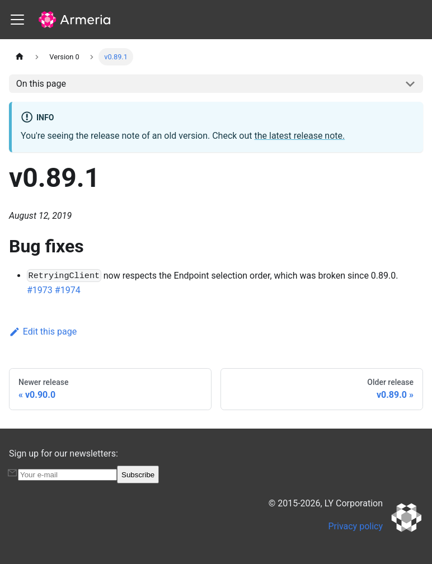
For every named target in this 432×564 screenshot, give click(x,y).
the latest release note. (300, 135)
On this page (41, 83)
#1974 (68, 290)
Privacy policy (355, 526)
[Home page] (19, 56)
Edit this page (43, 331)
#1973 (40, 290)
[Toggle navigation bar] (17, 19)
